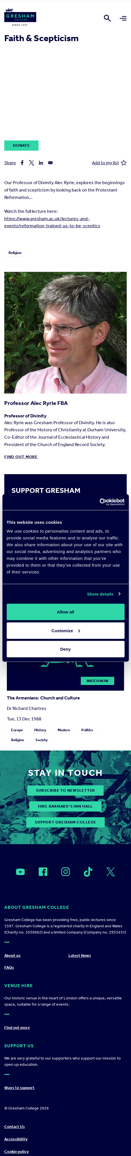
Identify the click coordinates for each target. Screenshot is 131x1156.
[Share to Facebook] (22, 162)
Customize (65, 630)
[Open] (20, 872)
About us (12, 955)
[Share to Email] (50, 162)
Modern (64, 730)
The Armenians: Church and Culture (43, 698)
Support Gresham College (65, 822)
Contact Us (14, 1126)
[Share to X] (31, 162)
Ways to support (19, 1087)
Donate (21, 145)
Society (41, 740)
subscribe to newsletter (65, 790)
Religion (15, 253)
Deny (65, 649)
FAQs (9, 967)
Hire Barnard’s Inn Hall (65, 806)
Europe (17, 730)
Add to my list (109, 163)
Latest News (79, 955)
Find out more (21, 456)
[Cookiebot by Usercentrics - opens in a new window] (99, 502)
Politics (87, 730)
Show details (100, 593)
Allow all (65, 611)
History (40, 730)
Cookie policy (16, 1151)
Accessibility (16, 1139)
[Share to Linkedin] (41, 162)
